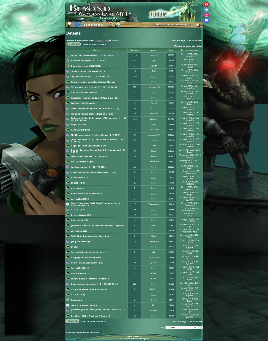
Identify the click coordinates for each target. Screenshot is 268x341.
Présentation (77, 300)
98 (108, 77)
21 (104, 87)
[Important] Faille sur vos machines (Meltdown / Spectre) (97, 225)
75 (113, 55)
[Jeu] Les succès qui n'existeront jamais (89, 135)
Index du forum (90, 44)
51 (72, 141)
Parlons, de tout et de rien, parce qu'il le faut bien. (94, 118)
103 (80, 120)
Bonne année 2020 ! (80, 178)
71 (102, 55)
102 (76, 120)
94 (97, 77)
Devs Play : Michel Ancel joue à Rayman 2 (90, 316)
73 (107, 55)
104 (84, 120)
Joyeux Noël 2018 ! (80, 199)
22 (107, 87)
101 (72, 120)
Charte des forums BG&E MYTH (86, 66)
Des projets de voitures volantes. (86, 257)
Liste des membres (176, 25)
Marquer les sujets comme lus (188, 46)
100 (124, 118)
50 (125, 139)
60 (113, 284)
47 (96, 167)
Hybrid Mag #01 (87, 162)
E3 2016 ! (75, 295)
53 (77, 141)
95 (100, 77)
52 (75, 141)
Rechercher (160, 25)
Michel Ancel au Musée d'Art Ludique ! (89, 156)
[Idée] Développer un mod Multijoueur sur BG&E (93, 139)
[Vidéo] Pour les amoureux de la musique (90, 236)
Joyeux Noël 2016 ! (80, 268)
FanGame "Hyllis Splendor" (84, 103)
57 (105, 284)
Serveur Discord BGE (81, 215)
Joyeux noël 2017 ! (80, 231)
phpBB (137, 336)
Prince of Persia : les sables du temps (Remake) (93, 82)
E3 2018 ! (75, 210)
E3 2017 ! (75, 247)
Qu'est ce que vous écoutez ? (85, 284)
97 (105, 77)
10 (104, 61)
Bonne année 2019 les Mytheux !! (86, 194)
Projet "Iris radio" (79, 124)
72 (105, 55)
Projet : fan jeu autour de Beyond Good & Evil (92, 98)
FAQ (188, 25)
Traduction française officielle (130, 338)
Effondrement (77, 188)
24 (112, 87)
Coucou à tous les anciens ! (84, 93)
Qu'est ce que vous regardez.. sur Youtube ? (91, 108)
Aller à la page (178, 40)
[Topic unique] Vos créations (84, 87)
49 (122, 139)
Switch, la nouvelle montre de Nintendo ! (90, 279)
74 (110, 55)
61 (115, 284)
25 (115, 87)
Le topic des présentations (83, 55)
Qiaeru (146, 338)
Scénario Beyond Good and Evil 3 (86, 71)
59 (110, 284)
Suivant (198, 40)
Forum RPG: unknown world (84, 263)
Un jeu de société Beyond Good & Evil (88, 146)
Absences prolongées (81, 61)
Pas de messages (93, 24)
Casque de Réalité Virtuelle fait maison (89, 289)
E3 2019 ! (75, 183)
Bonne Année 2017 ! (80, 273)
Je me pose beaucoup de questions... (88, 252)
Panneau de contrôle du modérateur (82, 332)
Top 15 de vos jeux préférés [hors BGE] (89, 114)
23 (109, 87)
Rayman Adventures (80, 130)
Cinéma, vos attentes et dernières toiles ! (90, 172)
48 (99, 167)
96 (103, 77)
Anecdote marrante (88, 305)
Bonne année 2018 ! (80, 220)
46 (94, 167)
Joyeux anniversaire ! (81, 77)
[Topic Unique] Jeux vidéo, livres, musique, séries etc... (96, 310)
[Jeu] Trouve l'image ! (81, 241)
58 (107, 284)
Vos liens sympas (79, 167)
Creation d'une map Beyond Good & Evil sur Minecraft (96, 150)
